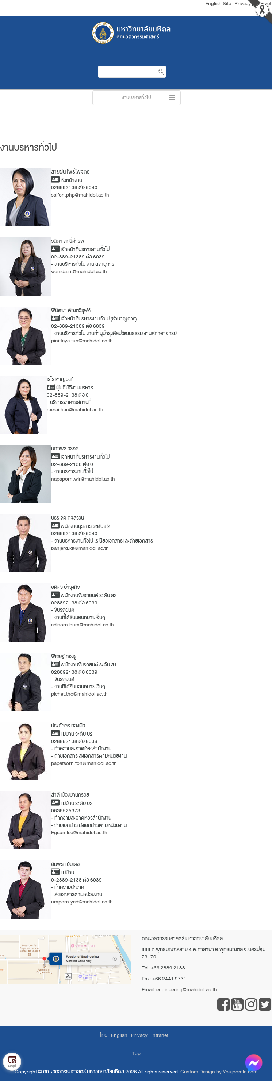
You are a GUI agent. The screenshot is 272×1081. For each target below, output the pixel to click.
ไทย (103, 1035)
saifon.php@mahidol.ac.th (80, 195)
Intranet (159, 1035)
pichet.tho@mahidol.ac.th (79, 694)
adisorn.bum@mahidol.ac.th (82, 625)
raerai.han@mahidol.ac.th (75, 409)
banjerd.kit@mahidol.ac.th (80, 548)
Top (136, 1053)
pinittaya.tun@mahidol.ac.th (82, 341)
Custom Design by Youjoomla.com (219, 1072)
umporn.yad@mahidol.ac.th (82, 902)
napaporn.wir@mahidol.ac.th (83, 479)
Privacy (139, 1035)
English (119, 1035)
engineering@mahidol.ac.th (186, 989)
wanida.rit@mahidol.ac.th (79, 271)
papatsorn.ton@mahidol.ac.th (84, 763)
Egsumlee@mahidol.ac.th (79, 832)
